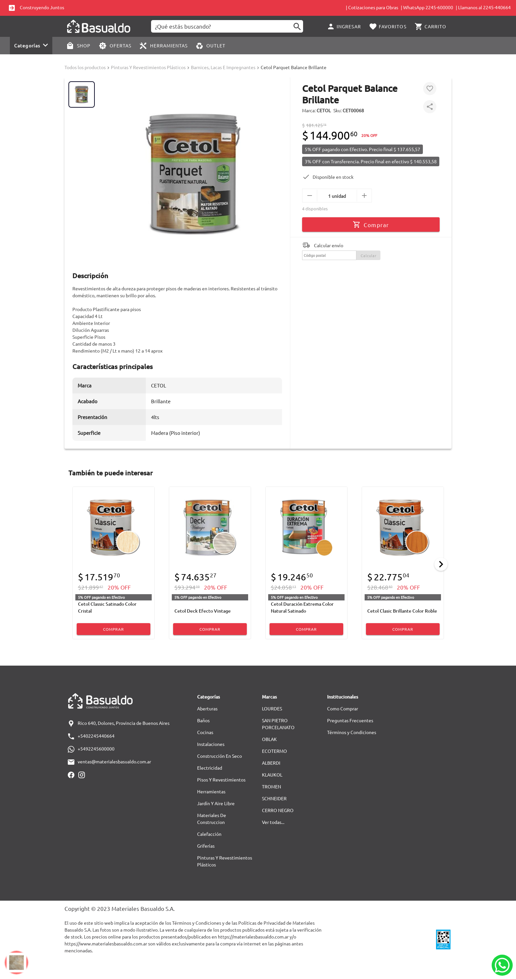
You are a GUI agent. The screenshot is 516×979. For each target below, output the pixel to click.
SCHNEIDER (274, 798)
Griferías (206, 846)
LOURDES (272, 708)
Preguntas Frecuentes (350, 720)
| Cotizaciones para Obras (372, 7)
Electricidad (209, 768)
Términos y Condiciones (351, 732)
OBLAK (269, 739)
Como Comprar (342, 708)
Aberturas (207, 708)
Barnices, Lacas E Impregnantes (223, 67)
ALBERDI (271, 763)
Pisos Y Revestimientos (221, 779)
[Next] (441, 564)
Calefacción (209, 834)
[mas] (364, 195)
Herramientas (211, 791)
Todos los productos (85, 67)
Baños (203, 720)
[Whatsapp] (502, 965)
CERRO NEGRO (278, 810)
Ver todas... (273, 822)
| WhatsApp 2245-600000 (427, 7)
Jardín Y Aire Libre (216, 803)
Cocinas (205, 732)
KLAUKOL (272, 775)
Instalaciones (210, 744)
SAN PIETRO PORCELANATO (278, 723)
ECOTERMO (274, 751)
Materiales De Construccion (211, 818)
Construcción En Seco (219, 756)
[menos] (309, 195)
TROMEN (271, 786)
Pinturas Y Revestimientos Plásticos (148, 67)
